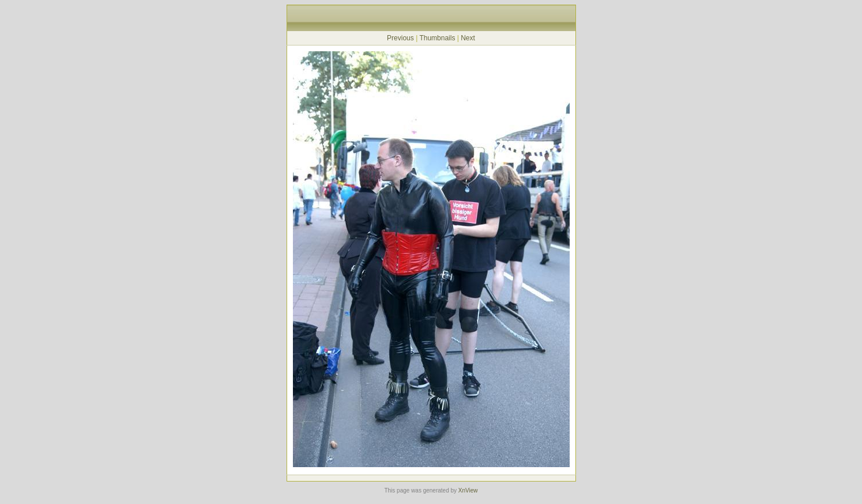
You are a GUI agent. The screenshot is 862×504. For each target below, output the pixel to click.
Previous (400, 38)
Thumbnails (437, 38)
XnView (468, 490)
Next (468, 38)
